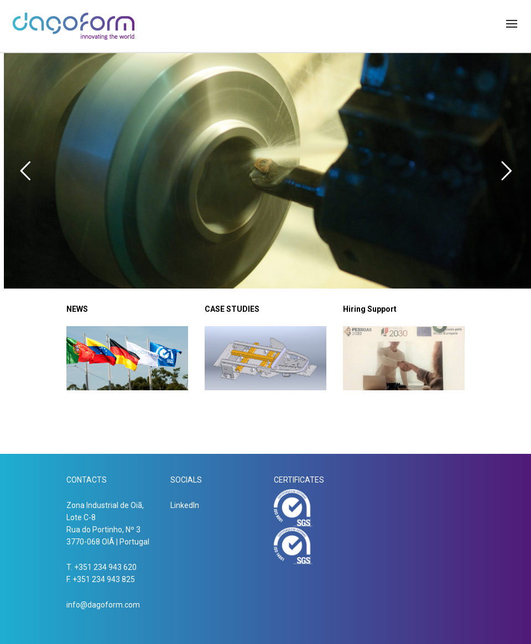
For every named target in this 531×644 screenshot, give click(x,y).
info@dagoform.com (103, 604)
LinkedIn (184, 505)
